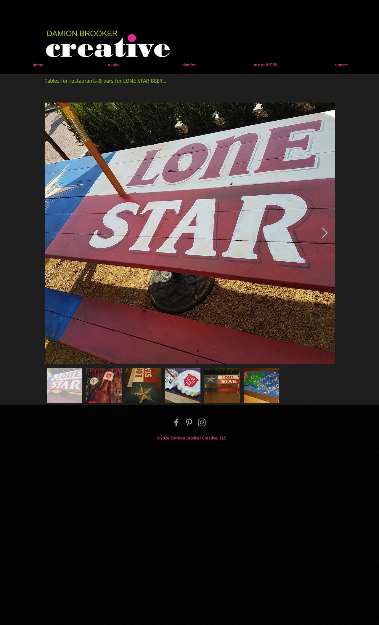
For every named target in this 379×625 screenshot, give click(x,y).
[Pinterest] (189, 422)
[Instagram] (202, 422)
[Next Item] (324, 233)
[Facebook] (176, 422)
